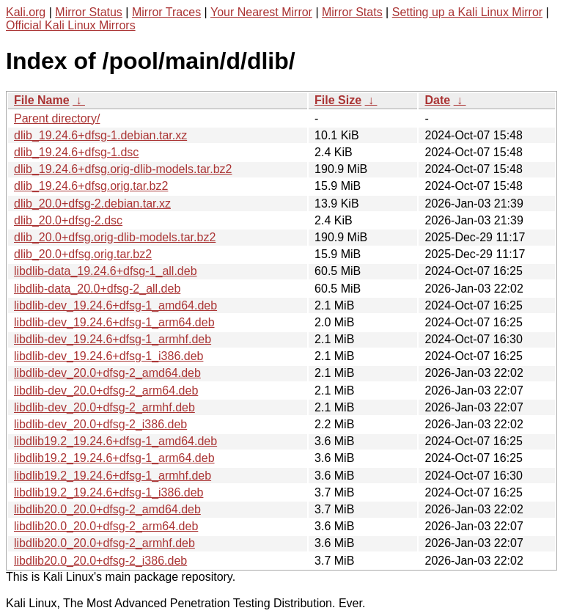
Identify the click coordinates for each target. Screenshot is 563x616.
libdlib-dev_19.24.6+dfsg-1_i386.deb (108, 356)
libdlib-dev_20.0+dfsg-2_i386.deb (100, 424)
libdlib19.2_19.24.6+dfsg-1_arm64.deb (114, 458)
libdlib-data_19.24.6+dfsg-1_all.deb (105, 271)
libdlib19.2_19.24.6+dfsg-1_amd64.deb (115, 441)
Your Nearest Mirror (261, 12)
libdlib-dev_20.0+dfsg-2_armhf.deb (104, 407)
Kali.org (25, 12)
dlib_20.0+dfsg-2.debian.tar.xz (92, 203)
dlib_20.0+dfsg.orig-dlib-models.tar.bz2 (115, 237)
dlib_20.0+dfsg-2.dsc (68, 220)
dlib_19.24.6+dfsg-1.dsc (76, 152)
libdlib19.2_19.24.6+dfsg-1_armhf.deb (112, 475)
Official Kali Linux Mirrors (71, 25)
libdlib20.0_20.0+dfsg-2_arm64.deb (106, 526)
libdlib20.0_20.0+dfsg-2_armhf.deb (104, 543)
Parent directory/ (57, 118)
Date (437, 100)
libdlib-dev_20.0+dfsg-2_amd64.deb (107, 373)
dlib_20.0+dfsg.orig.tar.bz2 (83, 254)
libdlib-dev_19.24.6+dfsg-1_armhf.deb (112, 339)
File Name (42, 100)
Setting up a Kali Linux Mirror (467, 12)
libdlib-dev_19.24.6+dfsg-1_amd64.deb (115, 305)
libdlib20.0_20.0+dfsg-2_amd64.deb (107, 509)
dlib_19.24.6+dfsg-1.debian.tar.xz (100, 135)
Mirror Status (88, 12)
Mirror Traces (166, 12)
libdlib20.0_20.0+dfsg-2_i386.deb (100, 560)
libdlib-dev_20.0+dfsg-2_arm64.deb (106, 390)
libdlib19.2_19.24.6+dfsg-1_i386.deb (108, 492)
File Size (337, 100)
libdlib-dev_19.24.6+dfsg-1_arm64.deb (114, 322)
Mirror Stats (352, 12)
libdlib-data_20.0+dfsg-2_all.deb (97, 288)
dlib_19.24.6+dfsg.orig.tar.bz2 (91, 186)
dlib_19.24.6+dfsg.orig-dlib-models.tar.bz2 (123, 169)
